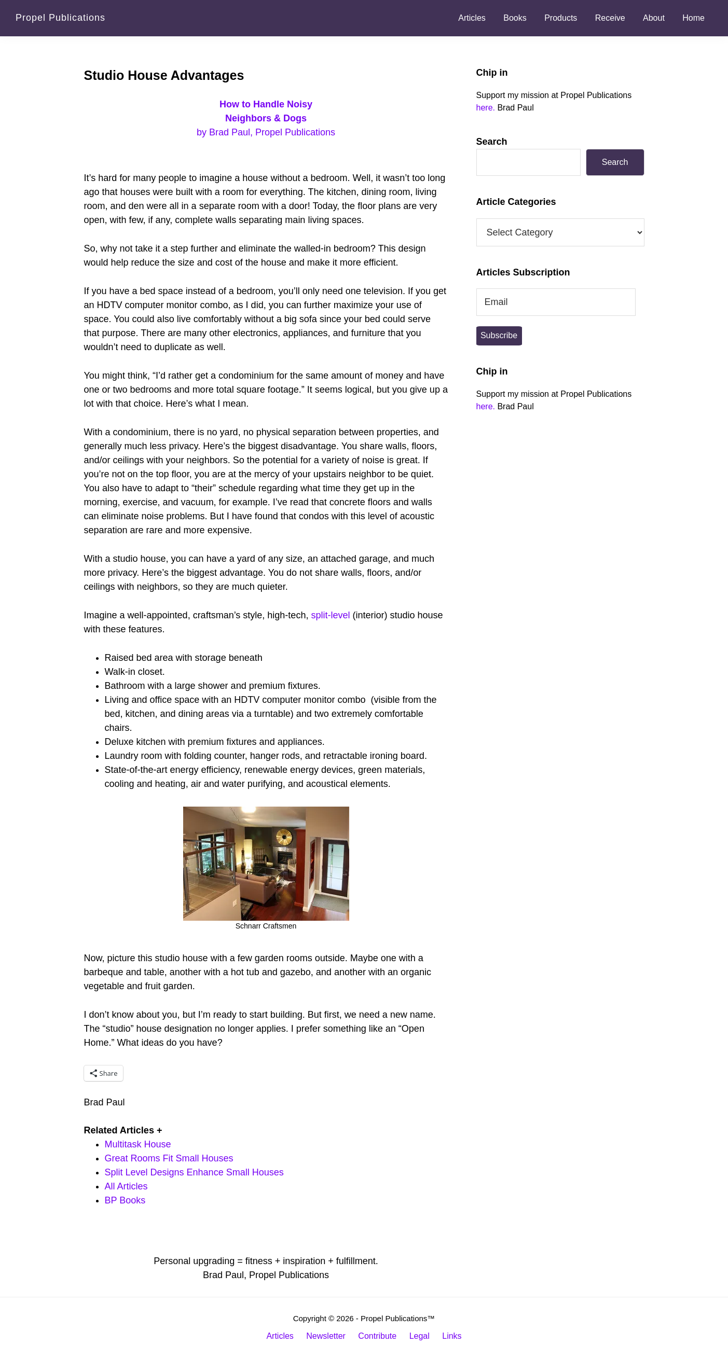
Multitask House (138, 1144)
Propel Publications (60, 17)
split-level (330, 615)
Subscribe (498, 335)
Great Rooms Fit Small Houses (169, 1158)
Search (491, 141)
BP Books (125, 1200)
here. (485, 107)
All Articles (126, 1186)
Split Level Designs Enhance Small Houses (194, 1172)
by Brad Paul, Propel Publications (266, 118)
